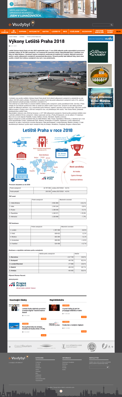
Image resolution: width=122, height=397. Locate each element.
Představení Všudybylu (68, 362)
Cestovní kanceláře (99, 31)
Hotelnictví (34, 31)
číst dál (44, 318)
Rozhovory (87, 31)
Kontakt (64, 367)
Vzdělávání (74, 31)
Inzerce (64, 366)
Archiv (64, 369)
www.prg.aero (13, 279)
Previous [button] (10, 347)
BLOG (118, 31)
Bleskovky (64, 364)
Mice (65, 31)
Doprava (22, 31)
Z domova (4, 31)
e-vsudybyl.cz (12, 362)
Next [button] (112, 347)
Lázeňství (56, 31)
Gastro (45, 31)
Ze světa (13, 31)
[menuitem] (5, 31)
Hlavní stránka (13, 36)
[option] (23, 346)
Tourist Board (110, 31)
